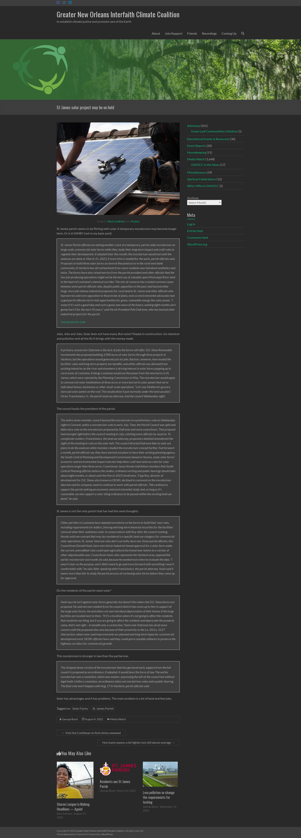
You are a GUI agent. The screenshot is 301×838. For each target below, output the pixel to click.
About (156, 33)
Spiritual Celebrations (201, 179)
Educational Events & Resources (208, 139)
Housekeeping (196, 152)
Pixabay (135, 221)
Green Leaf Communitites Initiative (214, 131)
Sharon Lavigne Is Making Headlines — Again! (73, 806)
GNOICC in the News (205, 164)
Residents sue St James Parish (115, 784)
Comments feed (197, 237)
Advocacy (193, 125)
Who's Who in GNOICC (203, 186)
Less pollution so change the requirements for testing (158, 797)
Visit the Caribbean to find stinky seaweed (91, 733)
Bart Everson (64, 813)
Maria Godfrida (116, 221)
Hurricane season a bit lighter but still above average (138, 742)
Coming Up (229, 33)
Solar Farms (80, 708)
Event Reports (196, 145)
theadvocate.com (73, 322)
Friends (192, 33)
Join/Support (173, 33)
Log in (191, 224)
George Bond (70, 719)
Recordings (209, 33)
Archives (193, 198)
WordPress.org (197, 244)
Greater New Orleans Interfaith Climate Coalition (118, 14)
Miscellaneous (196, 172)
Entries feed (195, 231)
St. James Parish (103, 708)
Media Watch (118, 719)
